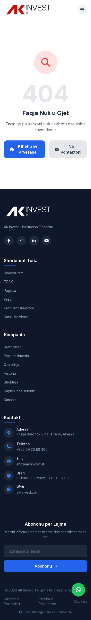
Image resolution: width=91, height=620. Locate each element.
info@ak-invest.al (30, 464)
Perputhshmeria (16, 356)
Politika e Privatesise (47, 601)
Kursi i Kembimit (16, 317)
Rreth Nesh (13, 347)
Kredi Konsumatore (19, 308)
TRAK (8, 282)
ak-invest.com (28, 492)
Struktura (11, 382)
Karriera (10, 400)
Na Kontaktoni (68, 149)
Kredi (8, 299)
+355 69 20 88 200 (32, 449)
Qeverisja (11, 365)
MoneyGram (13, 273)
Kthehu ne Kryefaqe (24, 149)
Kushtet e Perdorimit (12, 601)
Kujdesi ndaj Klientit (19, 391)
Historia (10, 373)
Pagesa (10, 290)
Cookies (80, 601)
